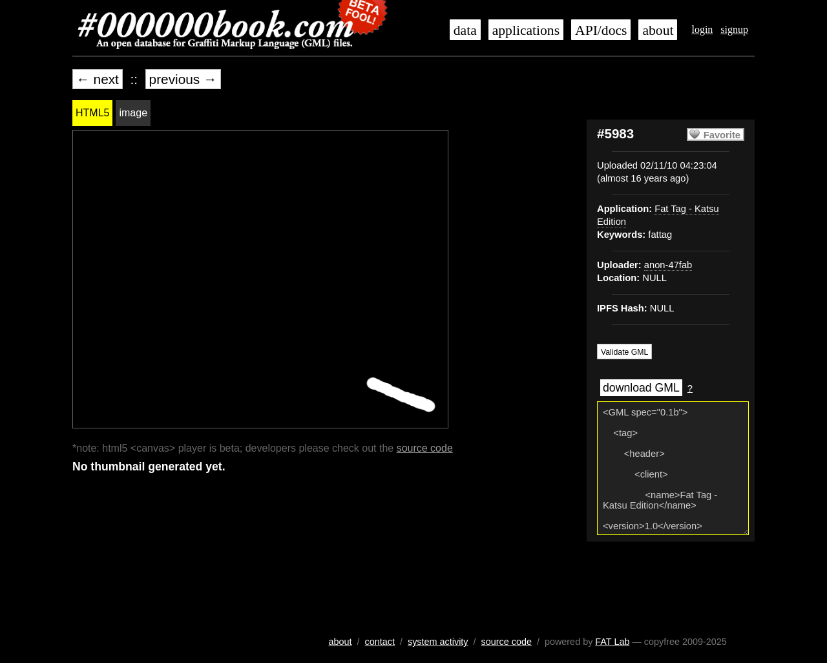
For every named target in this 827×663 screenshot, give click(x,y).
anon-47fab (668, 265)
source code (425, 448)
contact (380, 642)
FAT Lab (612, 642)
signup (734, 29)
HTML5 (92, 112)
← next (97, 79)
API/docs (601, 30)
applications (526, 30)
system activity (438, 642)
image (133, 112)
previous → (183, 79)
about (657, 30)
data (465, 30)
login (702, 29)
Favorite (722, 135)
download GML (641, 387)
